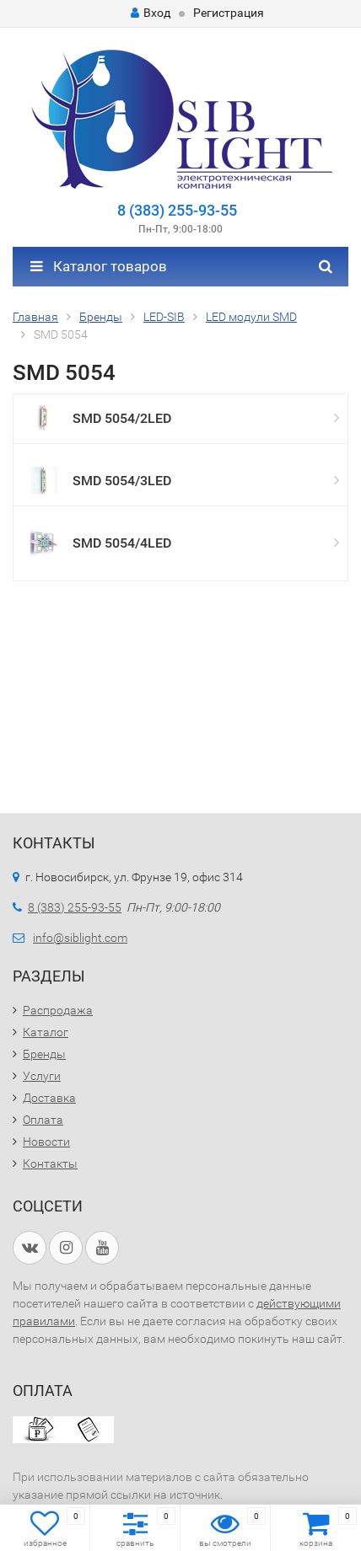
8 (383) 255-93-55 (177, 210)
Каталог (45, 1032)
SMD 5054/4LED (122, 543)
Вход (150, 12)
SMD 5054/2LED (122, 418)
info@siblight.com (80, 937)
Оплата (43, 1119)
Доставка (49, 1097)
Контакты (50, 1163)
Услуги (42, 1076)
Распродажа (58, 1010)
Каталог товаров (98, 266)
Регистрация (228, 12)
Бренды (44, 1054)
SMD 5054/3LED (122, 481)
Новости (46, 1141)
